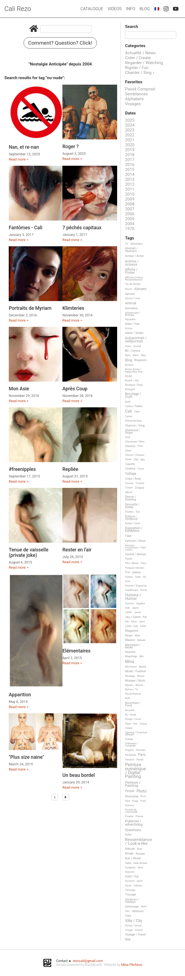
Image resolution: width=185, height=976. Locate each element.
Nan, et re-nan (24, 147)
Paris (142, 754)
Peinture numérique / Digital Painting (135, 771)
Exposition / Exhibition (134, 530)
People (129, 791)
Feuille (128, 559)
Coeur (140, 469)
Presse (139, 816)
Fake (128, 536)
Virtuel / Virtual (133, 926)
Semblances (136, 93)
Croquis (139, 487)
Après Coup (74, 388)
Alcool (128, 289)
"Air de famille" (133, 284)
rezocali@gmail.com (88, 961)
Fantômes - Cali (25, 227)
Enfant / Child (132, 523)
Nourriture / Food (133, 704)
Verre (143, 906)
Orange (129, 739)
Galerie (136, 572)
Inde (127, 608)
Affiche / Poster (131, 271)
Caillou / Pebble (133, 406)
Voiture (139, 930)
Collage (130, 473)
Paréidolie (130, 755)
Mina (129, 662)
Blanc (136, 355)
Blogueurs (140, 360)
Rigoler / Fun (137, 67)
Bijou (128, 355)
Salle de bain (140, 863)
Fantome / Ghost (135, 541)
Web (128, 939)
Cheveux (130, 446)
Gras (127, 581)
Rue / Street (133, 858)
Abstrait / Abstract (131, 250)
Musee (140, 676)
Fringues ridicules (134, 568)
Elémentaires (76, 651)
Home (143, 590)
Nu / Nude (130, 715)
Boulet (128, 376)
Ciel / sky (139, 459)
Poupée (129, 816)
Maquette (130, 652)
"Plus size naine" (26, 757)
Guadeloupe (131, 590)
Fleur (143, 563)
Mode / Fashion (135, 671)
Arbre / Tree (132, 324)
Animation (131, 308)
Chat (127, 437)
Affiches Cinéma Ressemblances (134, 278)
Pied (127, 801)
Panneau (140, 750)
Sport (140, 881)
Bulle (128, 402)
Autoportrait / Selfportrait (135, 339)
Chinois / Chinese (134, 455)
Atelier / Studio (134, 333)
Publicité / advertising (134, 823)
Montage (130, 676)
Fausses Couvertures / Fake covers (135, 547)
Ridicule (130, 849)
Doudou (129, 512)
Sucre (128, 886)
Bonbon (129, 365)
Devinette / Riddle (132, 506)
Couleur (129, 483)
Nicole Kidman (133, 694)
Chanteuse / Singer (132, 431)
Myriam (129, 685)
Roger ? (70, 146)
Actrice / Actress (131, 263)
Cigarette (130, 464)
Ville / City (133, 921)
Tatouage (130, 890)
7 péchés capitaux (82, 227)
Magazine (131, 630)
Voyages (133, 103)
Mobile (142, 667)
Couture (140, 483)
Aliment (140, 289)
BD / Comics (132, 351)
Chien (128, 451)
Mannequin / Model (132, 646)
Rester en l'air (76, 550)
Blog (145, 8)
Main (137, 635)
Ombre (128, 728)
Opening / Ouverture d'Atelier (136, 733)
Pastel (140, 760)
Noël (127, 698)
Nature (139, 685)
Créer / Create (138, 57)
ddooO (128, 492)
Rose (139, 849)
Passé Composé (140, 89)
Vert (127, 911)
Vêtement (138, 911)
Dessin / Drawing (130, 498)
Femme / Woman (135, 554)
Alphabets (134, 98)
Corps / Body (133, 478)
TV (126, 244)
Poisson (129, 805)
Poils (143, 801)
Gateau (129, 577)
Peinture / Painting (133, 784)
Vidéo (128, 916)
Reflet (128, 835)
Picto (143, 796)
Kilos (134, 621)
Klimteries (73, 308)
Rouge (129, 853)
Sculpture (130, 867)
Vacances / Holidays (132, 900)
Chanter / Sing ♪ (140, 72)
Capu (137, 411)
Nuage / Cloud (133, 719)
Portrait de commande (131, 811)
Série (140, 867)
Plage (135, 801)
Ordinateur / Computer (131, 744)
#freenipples (22, 469)
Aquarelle (130, 319)
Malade (141, 640)
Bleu (143, 355)
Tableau (138, 886)
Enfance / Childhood (131, 517)
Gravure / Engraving (136, 586)
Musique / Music (135, 680)
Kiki (127, 621)
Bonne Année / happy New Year (134, 370)
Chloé (128, 459)
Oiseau (143, 724)
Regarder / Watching (144, 62)
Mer (141, 656)
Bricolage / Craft (133, 396)
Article (128, 328)
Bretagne (130, 389)
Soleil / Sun (132, 876)
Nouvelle (130, 710)
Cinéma (130, 468)
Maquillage (131, 656)
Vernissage (131, 906)
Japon (135, 608)
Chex (140, 446)
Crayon (129, 487)
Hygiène (140, 603)
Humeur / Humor (133, 596)
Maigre (129, 635)
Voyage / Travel (135, 934)
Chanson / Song (134, 425)
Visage (128, 930)
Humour (129, 603)
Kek (145, 617)
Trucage (130, 894)
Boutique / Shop (134, 385)
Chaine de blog (133, 421)
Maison (130, 640)
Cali (128, 411)
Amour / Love (132, 298)
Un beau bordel (78, 775)
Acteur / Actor (134, 256)
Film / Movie (132, 563)
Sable (128, 863)
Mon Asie (19, 388)
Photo (142, 791)
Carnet (128, 416)
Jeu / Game (133, 617)
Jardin (128, 612)
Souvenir (130, 881)
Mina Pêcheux (131, 965)
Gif (144, 577)
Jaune (137, 612)
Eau (138, 512)
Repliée (70, 469)
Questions (133, 830)
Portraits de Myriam (30, 308)
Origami (129, 750)
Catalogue (91, 8)
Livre (143, 626)
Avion (128, 346)
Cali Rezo (17, 9)
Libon (142, 621)
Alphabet (130, 294)
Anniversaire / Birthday (132, 314)
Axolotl (137, 346)
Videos (115, 8)
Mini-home (131, 667)
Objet (128, 724)
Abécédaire (136, 244)
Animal (130, 303)
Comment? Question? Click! (60, 43)
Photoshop (131, 796)
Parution (129, 760)
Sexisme (129, 872)
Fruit (127, 572)
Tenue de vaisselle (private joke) (28, 552)
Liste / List (131, 626)
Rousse (140, 853)
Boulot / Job (131, 380)
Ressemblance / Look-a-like (138, 841)
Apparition (20, 694)
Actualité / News (140, 52)
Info (130, 8)
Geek (138, 577)
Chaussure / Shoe (134, 441)
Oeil (135, 724)
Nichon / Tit (131, 689)
